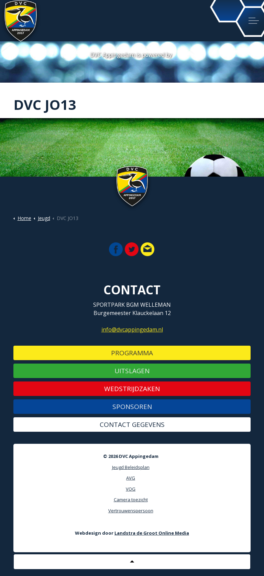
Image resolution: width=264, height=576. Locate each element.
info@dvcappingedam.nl (132, 329)
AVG (130, 478)
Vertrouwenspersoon (130, 510)
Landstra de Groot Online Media (151, 533)
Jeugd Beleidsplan (131, 467)
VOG (130, 489)
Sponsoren (132, 406)
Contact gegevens (132, 424)
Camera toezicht (131, 499)
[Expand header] (253, 20)
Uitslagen (132, 370)
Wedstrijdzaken (132, 388)
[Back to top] (132, 561)
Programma (132, 352)
